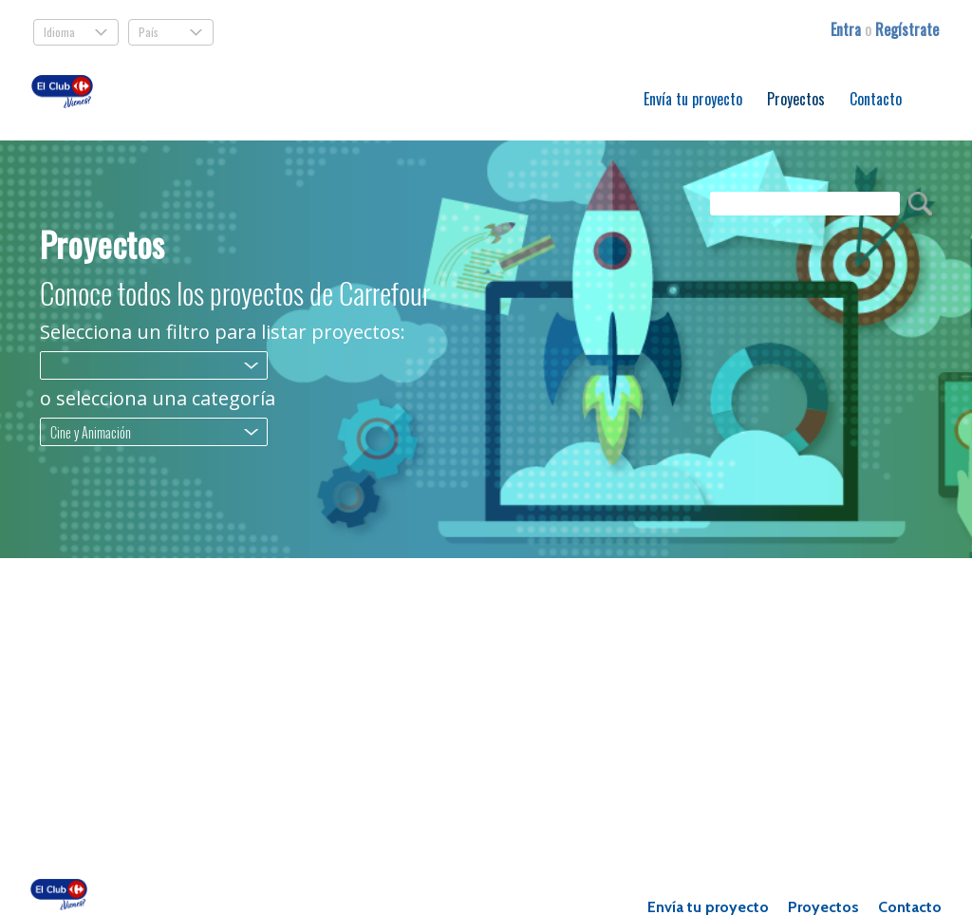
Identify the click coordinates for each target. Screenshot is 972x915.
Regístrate (907, 29)
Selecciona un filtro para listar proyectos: (222, 332)
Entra (848, 29)
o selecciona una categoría (157, 398)
